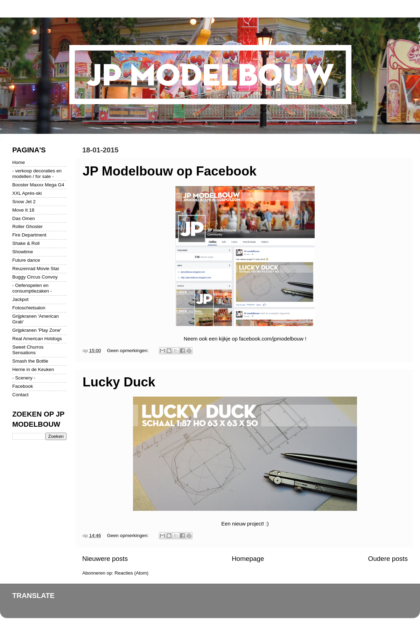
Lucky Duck (119, 382)
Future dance (26, 260)
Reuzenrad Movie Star (35, 268)
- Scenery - (23, 377)
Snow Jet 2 (24, 201)
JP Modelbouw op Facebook (170, 171)
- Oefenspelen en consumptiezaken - (32, 288)
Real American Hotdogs (37, 338)
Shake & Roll (26, 243)
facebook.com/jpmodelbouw (271, 339)
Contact (20, 394)
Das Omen (23, 218)
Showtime (22, 251)
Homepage (248, 558)
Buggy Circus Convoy (35, 277)
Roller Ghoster (27, 226)
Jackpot (20, 299)
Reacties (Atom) (131, 573)
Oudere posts (388, 558)
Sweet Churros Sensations (27, 349)
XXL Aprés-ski (27, 193)
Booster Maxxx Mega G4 (38, 184)
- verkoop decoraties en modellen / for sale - (37, 173)
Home (18, 162)
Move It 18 (23, 210)
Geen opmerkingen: (128, 350)
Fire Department (29, 235)
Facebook (22, 386)
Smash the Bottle (30, 361)
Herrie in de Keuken (33, 369)
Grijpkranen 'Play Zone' (36, 330)
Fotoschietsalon (29, 307)
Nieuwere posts (105, 558)
